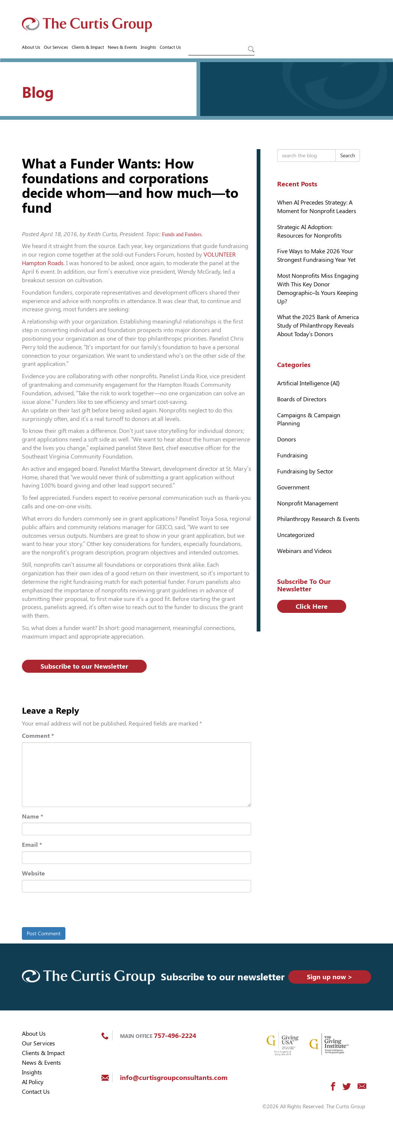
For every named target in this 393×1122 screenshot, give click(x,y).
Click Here (312, 606)
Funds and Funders (182, 234)
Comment (38, 735)
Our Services (56, 47)
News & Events (122, 47)
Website (33, 873)
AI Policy (32, 1082)
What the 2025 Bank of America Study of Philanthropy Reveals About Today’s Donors (318, 326)
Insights (148, 47)
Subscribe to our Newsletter (84, 666)
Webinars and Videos (304, 550)
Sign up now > (330, 977)
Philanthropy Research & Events (318, 519)
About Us (31, 47)
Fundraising (292, 455)
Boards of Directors (302, 399)
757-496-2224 (175, 1035)
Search (347, 155)
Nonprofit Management (307, 503)
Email (32, 844)
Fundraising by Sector (305, 471)
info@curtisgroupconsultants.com (173, 1077)
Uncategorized (295, 535)
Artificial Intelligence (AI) (308, 383)
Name (32, 816)
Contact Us (170, 47)
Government (293, 487)
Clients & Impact (88, 47)
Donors (286, 439)
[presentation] (73, 911)
